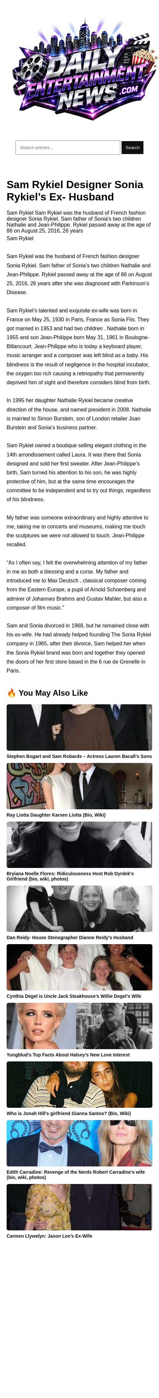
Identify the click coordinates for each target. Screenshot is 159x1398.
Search (132, 147)
